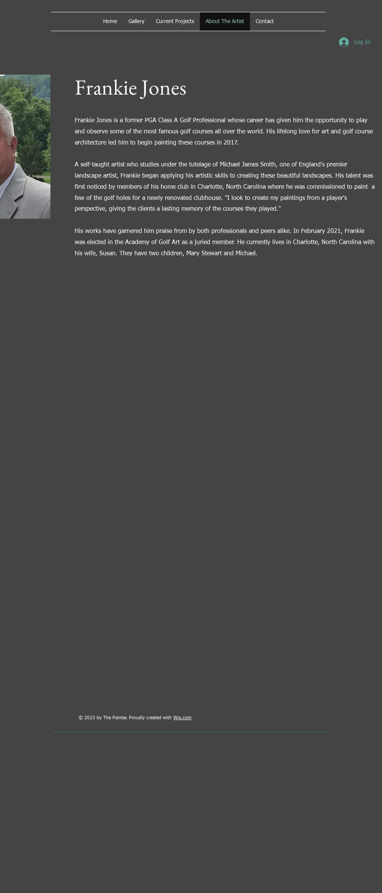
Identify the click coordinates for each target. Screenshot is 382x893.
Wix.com (182, 718)
